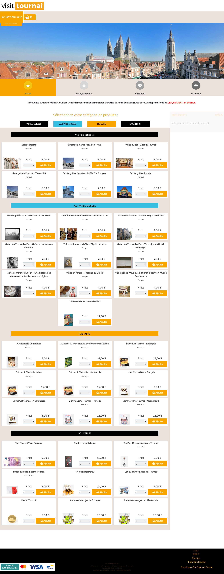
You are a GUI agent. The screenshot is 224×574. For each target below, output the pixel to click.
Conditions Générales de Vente (197, 567)
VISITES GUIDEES (33, 124)
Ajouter (47, 165)
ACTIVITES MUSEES (67, 124)
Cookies (196, 558)
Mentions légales (196, 561)
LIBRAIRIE (101, 124)
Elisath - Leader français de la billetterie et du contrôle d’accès (112, 566)
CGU (196, 550)
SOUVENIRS (135, 124)
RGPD (196, 554)
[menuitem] (12, 17)
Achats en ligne (11, 17)
